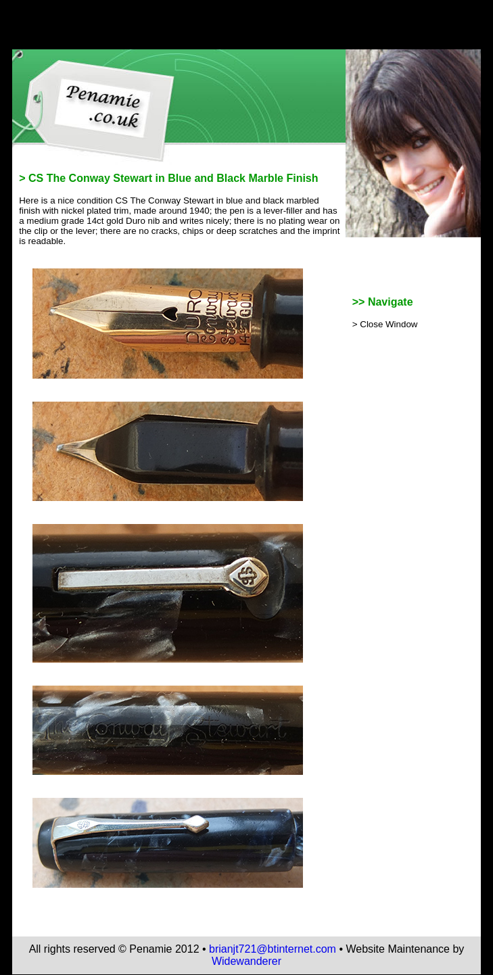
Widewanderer (246, 961)
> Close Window (385, 324)
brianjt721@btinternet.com (272, 949)
